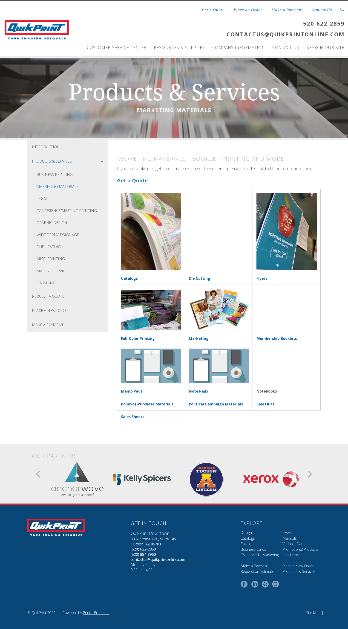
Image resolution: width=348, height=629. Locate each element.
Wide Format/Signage (58, 234)
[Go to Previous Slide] (38, 474)
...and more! (291, 554)
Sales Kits (265, 404)
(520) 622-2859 (143, 549)
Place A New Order (50, 310)
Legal (42, 198)
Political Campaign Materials (216, 404)
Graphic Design (52, 222)
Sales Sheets (132, 416)
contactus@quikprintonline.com (158, 559)
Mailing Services (53, 271)
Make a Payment (287, 9)
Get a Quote (213, 9)
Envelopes (249, 543)
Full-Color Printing (138, 338)
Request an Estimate (257, 571)
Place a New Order (298, 565)
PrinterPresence (96, 612)
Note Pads (198, 391)
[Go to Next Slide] (309, 474)
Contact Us (285, 47)
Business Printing (55, 174)
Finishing (46, 282)
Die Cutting (199, 278)
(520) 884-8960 (143, 554)
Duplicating (49, 246)
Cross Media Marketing (260, 554)
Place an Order (248, 9)
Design (246, 532)
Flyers (261, 278)
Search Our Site (325, 47)
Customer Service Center (117, 47)
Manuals (289, 538)
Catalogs (129, 278)
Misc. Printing (51, 258)
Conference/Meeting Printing (67, 210)
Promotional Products (300, 549)
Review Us (322, 9)
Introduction (46, 146)
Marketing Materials (58, 186)
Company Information (238, 47)
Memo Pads (131, 391)
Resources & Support (179, 47)
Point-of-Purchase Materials (147, 404)
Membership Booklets (276, 338)
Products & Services (70, 161)
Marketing (199, 338)
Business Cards (253, 549)
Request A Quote (48, 296)
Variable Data (293, 543)
